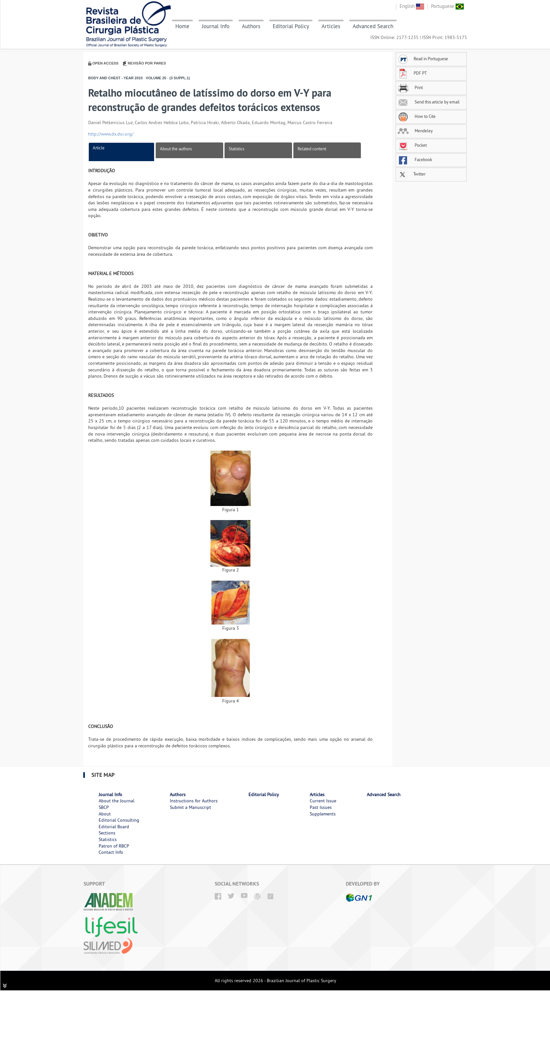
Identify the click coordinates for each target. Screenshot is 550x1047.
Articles (331, 26)
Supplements (323, 814)
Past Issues (321, 807)
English (412, 6)
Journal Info (215, 26)
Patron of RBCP (114, 846)
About (105, 814)
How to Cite (417, 116)
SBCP (104, 807)
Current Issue (323, 801)
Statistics (236, 148)
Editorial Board (114, 827)
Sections (107, 833)
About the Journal (116, 801)
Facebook (415, 159)
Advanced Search (373, 26)
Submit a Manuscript (190, 807)
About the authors (176, 148)
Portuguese (447, 6)
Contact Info (111, 852)
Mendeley (415, 130)
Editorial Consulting (119, 820)
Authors (251, 26)
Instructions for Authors (194, 801)
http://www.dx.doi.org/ (110, 134)
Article (99, 147)
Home (182, 26)
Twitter (411, 174)
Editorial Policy (291, 26)
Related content (312, 148)
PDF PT (412, 73)
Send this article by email (429, 101)
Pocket (412, 145)
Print (410, 87)
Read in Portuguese (423, 58)
